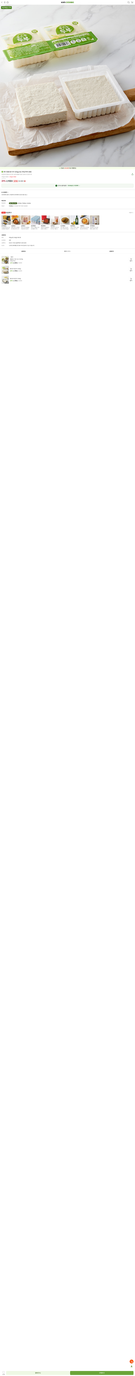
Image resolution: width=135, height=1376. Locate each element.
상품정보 (23, 251)
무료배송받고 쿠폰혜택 (68, 185)
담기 (131, 261)
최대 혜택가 (18, 181)
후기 (67, 251)
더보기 (8, 192)
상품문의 (111, 251)
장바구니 (38, 1373)
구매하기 (102, 1373)
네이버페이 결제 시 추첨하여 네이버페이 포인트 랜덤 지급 (14, 194)
